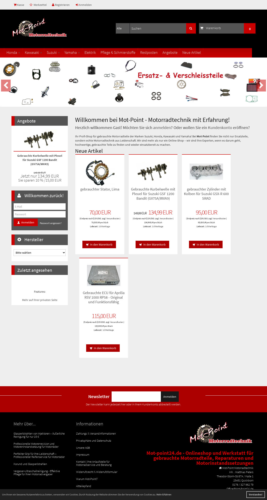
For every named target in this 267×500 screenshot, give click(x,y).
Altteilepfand (83, 427)
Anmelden (85, 5)
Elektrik (97, 52)
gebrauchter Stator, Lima (96, 191)
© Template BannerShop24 (189, 478)
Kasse (19, 5)
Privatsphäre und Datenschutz (93, 384)
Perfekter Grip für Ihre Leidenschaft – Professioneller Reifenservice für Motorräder (39, 397)
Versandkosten (95, 221)
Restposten (156, 52)
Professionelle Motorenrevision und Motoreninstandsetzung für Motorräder (36, 388)
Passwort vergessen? (51, 223)
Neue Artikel (199, 52)
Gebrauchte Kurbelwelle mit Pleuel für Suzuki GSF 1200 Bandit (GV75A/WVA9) (142, 195)
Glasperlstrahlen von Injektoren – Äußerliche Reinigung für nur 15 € (39, 378)
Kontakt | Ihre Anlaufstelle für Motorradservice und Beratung (94, 405)
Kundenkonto (220, 127)
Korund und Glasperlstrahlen (30, 405)
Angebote (177, 52)
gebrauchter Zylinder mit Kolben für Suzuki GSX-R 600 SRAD (188, 193)
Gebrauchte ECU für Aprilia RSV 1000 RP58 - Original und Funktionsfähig (234, 195)
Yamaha (79, 52)
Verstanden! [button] (255, 494)
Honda (21, 52)
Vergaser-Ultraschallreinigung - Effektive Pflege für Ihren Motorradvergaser (37, 413)
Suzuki (60, 52)
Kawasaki (40, 52)
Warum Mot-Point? (87, 420)
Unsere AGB (83, 390)
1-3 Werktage (100, 229)
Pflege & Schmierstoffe (125, 52)
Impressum (82, 397)
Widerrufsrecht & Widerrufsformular (96, 413)
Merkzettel (38, 5)
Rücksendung (84, 433)
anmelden (162, 127)
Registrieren (62, 5)
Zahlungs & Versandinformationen (96, 377)
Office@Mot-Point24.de (240, 449)
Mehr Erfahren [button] (163, 494)
